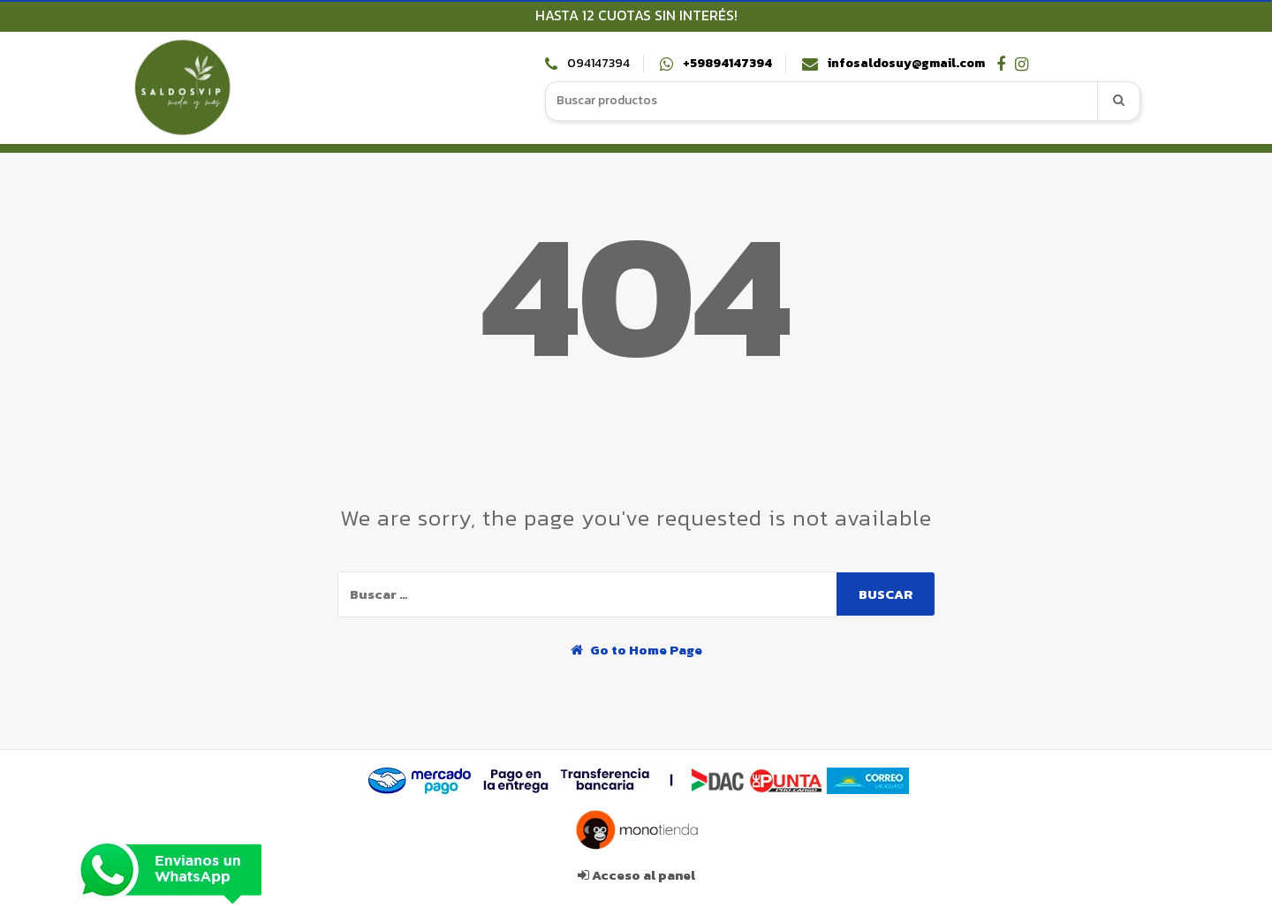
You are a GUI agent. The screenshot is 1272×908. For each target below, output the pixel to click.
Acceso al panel (636, 875)
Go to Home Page (636, 649)
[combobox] (822, 101)
